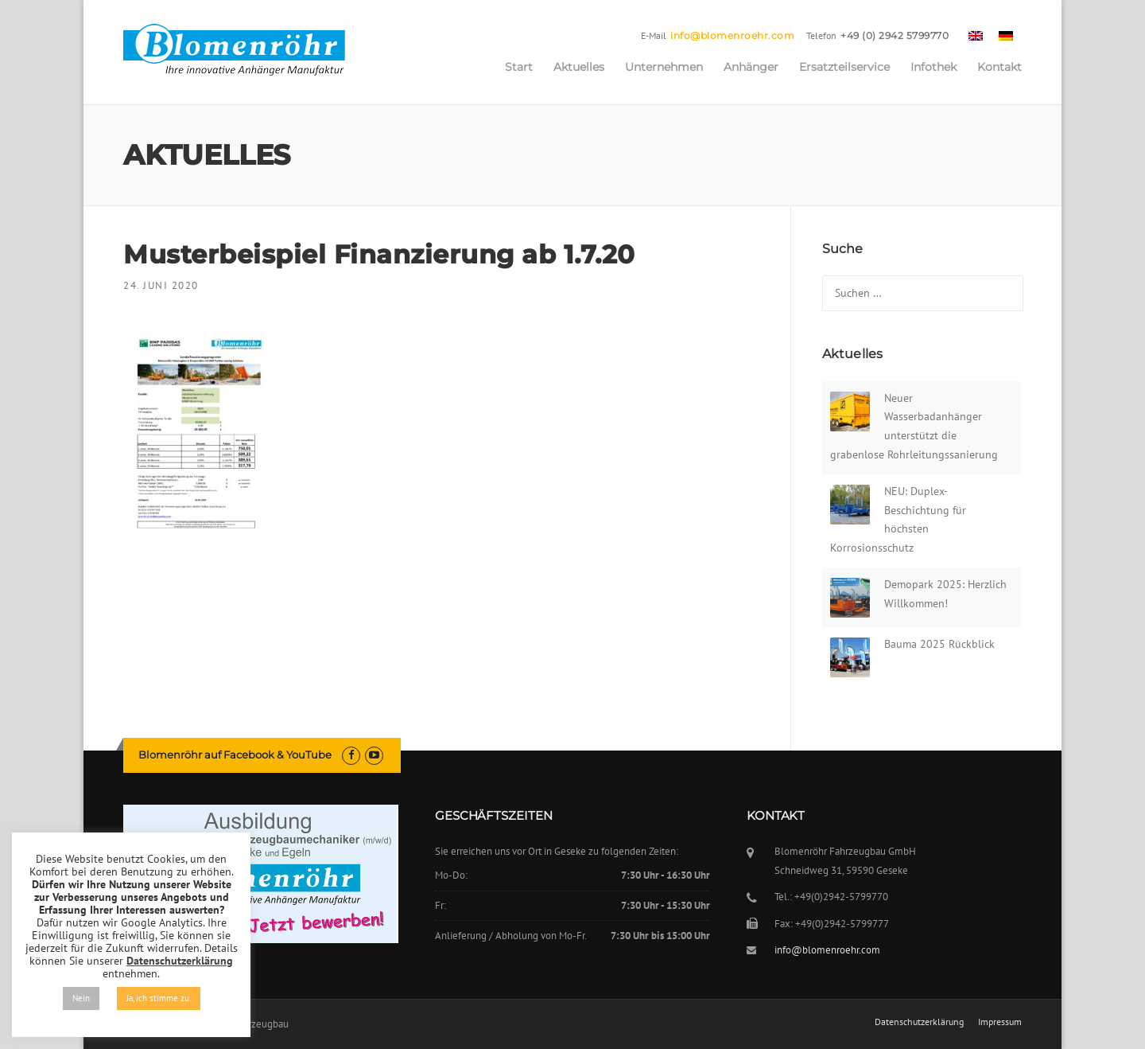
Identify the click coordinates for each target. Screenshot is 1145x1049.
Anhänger (751, 67)
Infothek (933, 67)
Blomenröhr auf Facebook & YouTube (235, 754)
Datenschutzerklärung (919, 1022)
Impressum (1000, 1022)
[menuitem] (976, 35)
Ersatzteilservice (844, 67)
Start (519, 67)
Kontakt (999, 67)
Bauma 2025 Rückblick (939, 644)
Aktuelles (578, 67)
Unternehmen (664, 67)
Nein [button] (81, 998)
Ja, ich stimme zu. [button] (158, 998)
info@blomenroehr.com (732, 35)
